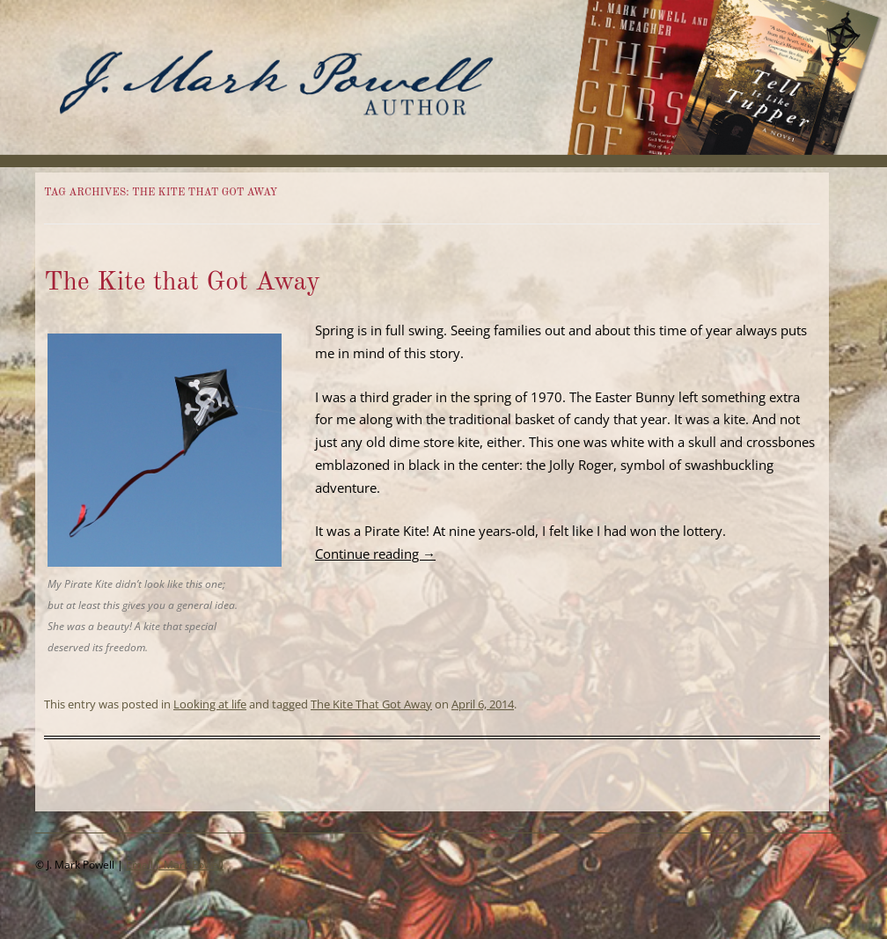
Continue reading (375, 553)
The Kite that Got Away (182, 282)
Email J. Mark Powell (175, 864)
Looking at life (209, 704)
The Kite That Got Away (371, 704)
